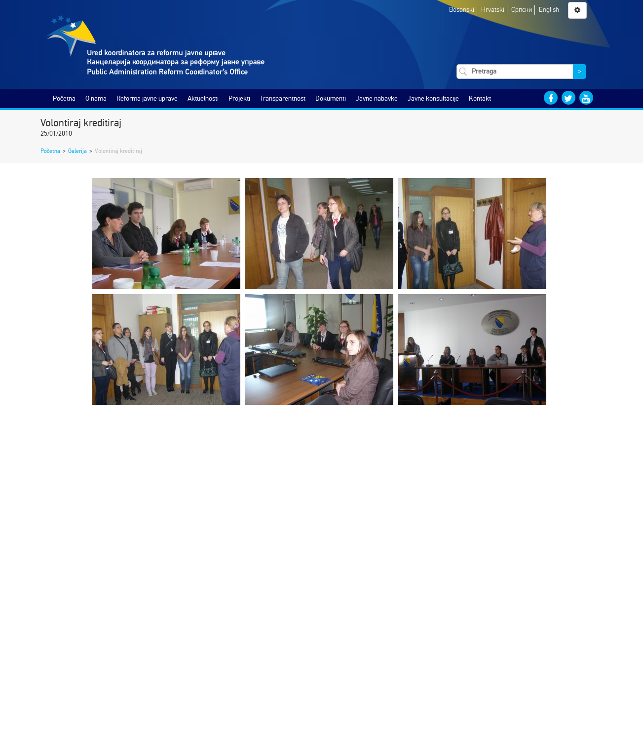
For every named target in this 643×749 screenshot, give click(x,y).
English (549, 9)
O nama (96, 98)
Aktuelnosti (203, 98)
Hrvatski (492, 9)
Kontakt (480, 98)
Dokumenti (330, 98)
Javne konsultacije (433, 98)
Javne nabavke (377, 98)
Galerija (77, 151)
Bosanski (461, 9)
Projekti (239, 98)
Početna (64, 98)
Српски (521, 9)
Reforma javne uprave (147, 98)
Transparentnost (282, 98)
